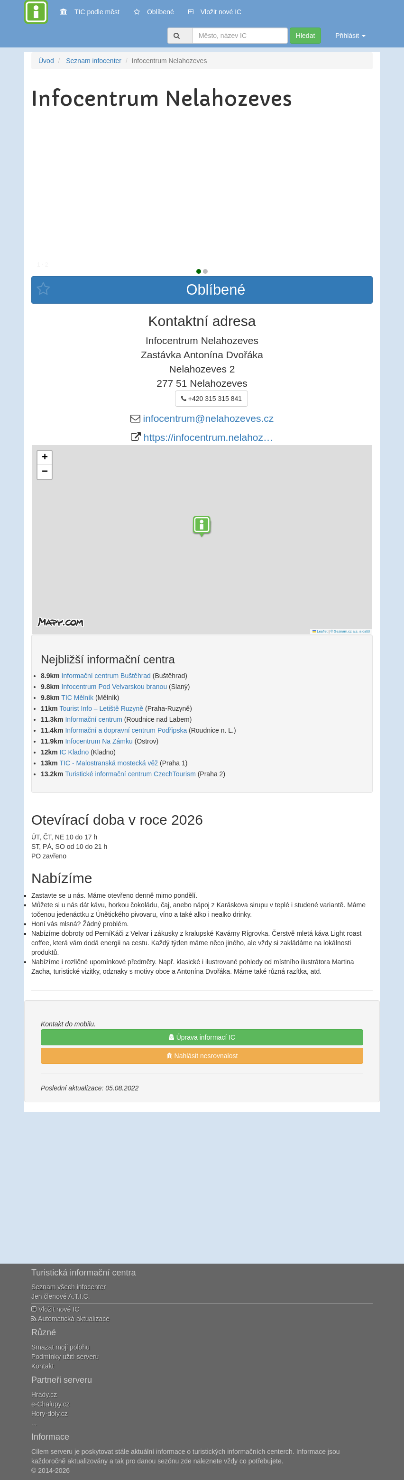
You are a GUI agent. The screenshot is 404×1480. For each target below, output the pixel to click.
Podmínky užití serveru (65, 1356)
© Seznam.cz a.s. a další (350, 631)
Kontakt (42, 1366)
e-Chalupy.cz (50, 1404)
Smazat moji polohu (60, 1347)
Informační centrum (93, 719)
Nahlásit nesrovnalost (202, 1056)
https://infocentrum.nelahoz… (208, 437)
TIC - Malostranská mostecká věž (108, 763)
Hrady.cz (44, 1394)
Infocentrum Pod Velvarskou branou (114, 686)
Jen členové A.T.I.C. (60, 1296)
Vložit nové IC (214, 11)
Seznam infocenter (93, 61)
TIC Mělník (77, 697)
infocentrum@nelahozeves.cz (208, 418)
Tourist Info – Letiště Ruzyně (101, 708)
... (34, 1423)
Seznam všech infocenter (68, 1287)
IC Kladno (74, 752)
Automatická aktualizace (70, 1318)
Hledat (305, 35)
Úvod (46, 61)
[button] (202, 528)
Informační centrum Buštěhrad (106, 675)
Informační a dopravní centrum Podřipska (126, 730)
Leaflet (320, 631)
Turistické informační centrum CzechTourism (130, 774)
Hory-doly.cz (49, 1413)
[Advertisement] (202, 186)
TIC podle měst (89, 11)
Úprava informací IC (202, 1037)
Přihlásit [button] (350, 35)
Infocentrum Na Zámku (98, 741)
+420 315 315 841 (211, 398)
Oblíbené (154, 12)
